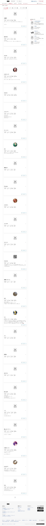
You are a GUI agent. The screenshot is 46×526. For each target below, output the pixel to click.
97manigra (6, 186)
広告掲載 (30, 520)
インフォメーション (30, 507)
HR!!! (5, 298)
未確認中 (5, 18)
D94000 (35, 26)
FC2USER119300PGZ (37, 21)
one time (5, 55)
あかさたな (6, 373)
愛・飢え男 (6, 391)
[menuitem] (16, 3)
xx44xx (3, 5)
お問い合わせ (8, 520)
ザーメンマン (6, 130)
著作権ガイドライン (25, 520)
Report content (35, 520)
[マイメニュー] (40, 3)
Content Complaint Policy (5, 521)
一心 (5, 410)
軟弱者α (5, 354)
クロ (5, 335)
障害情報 (29, 509)
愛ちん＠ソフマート (7, 429)
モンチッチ (6, 242)
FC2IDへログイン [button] (34, 1)
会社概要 (12, 520)
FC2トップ (3, 520)
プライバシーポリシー (18, 520)
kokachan (5, 92)
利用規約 (29, 508)
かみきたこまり (6, 74)
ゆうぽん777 (6, 466)
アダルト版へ (41, 1)
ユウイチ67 (6, 223)
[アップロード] (4, 3)
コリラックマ (6, 111)
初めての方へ (20, 507)
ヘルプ (19, 508)
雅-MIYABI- (6, 36)
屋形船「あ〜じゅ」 (7, 279)
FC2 (4, 1)
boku (5, 485)
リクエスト (19, 509)
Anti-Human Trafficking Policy (14, 521)
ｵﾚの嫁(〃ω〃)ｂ (6, 447)
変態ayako (6, 167)
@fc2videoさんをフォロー (40, 523)
